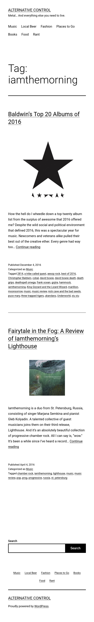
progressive (35, 477)
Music (12, 26)
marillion (73, 287)
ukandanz (50, 295)
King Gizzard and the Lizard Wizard (47, 287)
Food (25, 34)
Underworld (64, 295)
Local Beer (29, 26)
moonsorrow (15, 291)
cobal (35, 278)
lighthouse (59, 473)
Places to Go (65, 26)
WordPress (41, 606)
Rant (36, 34)
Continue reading (28, 247)
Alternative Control (29, 10)
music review (39, 291)
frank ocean (43, 282)
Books (12, 34)
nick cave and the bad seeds (64, 291)
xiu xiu (75, 295)
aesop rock (53, 273)
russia (46, 477)
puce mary (14, 295)
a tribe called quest (35, 273)
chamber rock (25, 473)
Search (12, 541)
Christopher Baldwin (19, 278)
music (27, 291)
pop (19, 477)
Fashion (46, 26)
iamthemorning (17, 287)
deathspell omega (25, 282)
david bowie (47, 278)
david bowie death (65, 278)
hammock (65, 282)
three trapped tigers (32, 295)
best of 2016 (68, 273)
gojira (55, 282)
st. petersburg (59, 477)
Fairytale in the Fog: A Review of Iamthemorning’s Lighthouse (46, 339)
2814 (20, 273)
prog (24, 477)
